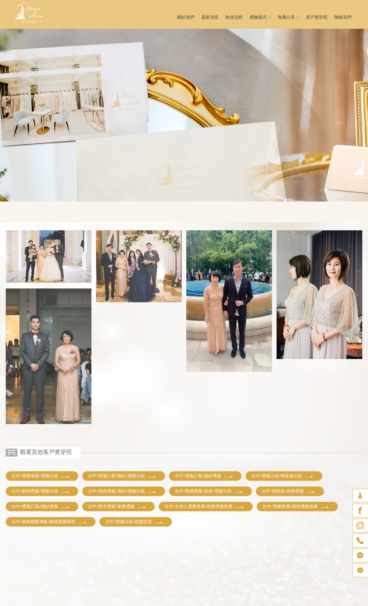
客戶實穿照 (316, 17)
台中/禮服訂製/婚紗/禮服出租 (122, 475)
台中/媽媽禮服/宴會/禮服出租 (209, 491)
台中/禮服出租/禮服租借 (134, 521)
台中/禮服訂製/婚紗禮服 (204, 475)
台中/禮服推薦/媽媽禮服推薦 (295, 506)
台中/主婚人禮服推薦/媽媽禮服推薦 (204, 506)
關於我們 (185, 17)
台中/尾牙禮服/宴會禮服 (117, 506)
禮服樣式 (260, 17)
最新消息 (209, 17)
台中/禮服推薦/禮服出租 (41, 475)
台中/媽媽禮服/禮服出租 (41, 491)
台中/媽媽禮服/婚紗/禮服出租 (122, 491)
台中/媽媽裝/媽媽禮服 (288, 491)
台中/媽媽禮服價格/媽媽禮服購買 (49, 521)
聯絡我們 (343, 17)
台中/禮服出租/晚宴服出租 (282, 475)
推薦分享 (288, 17)
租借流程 (234, 17)
